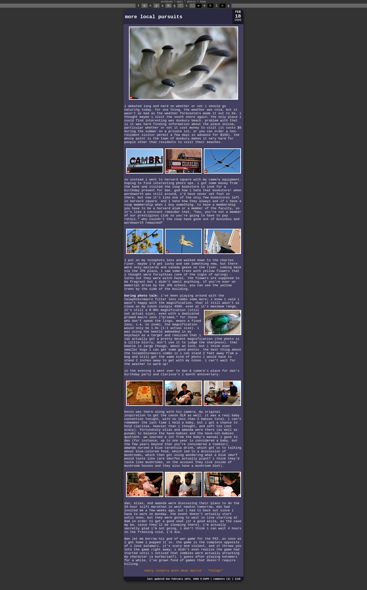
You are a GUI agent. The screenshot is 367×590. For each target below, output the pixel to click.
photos (191, 1)
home (203, 1)
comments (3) (222, 579)
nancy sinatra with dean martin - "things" (183, 570)
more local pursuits (153, 17)
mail (180, 1)
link (238, 579)
